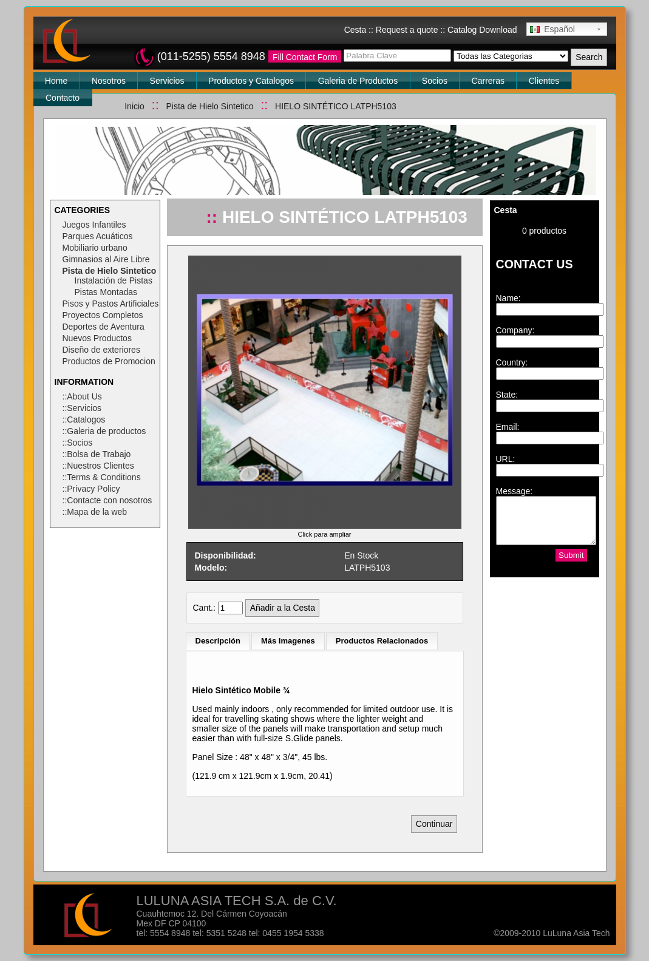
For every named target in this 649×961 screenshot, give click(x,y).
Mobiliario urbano (95, 248)
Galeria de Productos (358, 81)
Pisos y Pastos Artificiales (111, 303)
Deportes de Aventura (103, 326)
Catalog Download (482, 30)
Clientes (544, 81)
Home (56, 81)
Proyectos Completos (103, 315)
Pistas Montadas (106, 292)
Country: (512, 362)
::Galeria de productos (104, 431)
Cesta (355, 30)
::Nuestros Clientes (98, 465)
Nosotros (109, 81)
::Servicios (82, 408)
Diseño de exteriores (101, 350)
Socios (434, 81)
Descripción (217, 640)
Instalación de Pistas (113, 280)
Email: (508, 427)
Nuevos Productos (97, 338)
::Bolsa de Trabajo (97, 454)
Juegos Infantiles (94, 224)
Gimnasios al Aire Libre (106, 259)
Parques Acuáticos (98, 236)
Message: (514, 491)
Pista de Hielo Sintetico (209, 106)
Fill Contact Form (305, 57)
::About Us (82, 396)
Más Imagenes (288, 640)
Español (552, 29)
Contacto (63, 98)
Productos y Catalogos (251, 81)
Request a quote (407, 30)
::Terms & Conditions (102, 477)
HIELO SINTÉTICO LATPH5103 (335, 106)
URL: (505, 459)
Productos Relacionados (382, 640)
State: (507, 394)
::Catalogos (84, 419)
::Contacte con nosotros (107, 500)
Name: (508, 298)
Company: (515, 330)
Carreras (488, 81)
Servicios (167, 81)
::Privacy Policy (91, 489)
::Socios (78, 442)
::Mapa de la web (95, 512)
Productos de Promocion (109, 361)
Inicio (134, 106)
